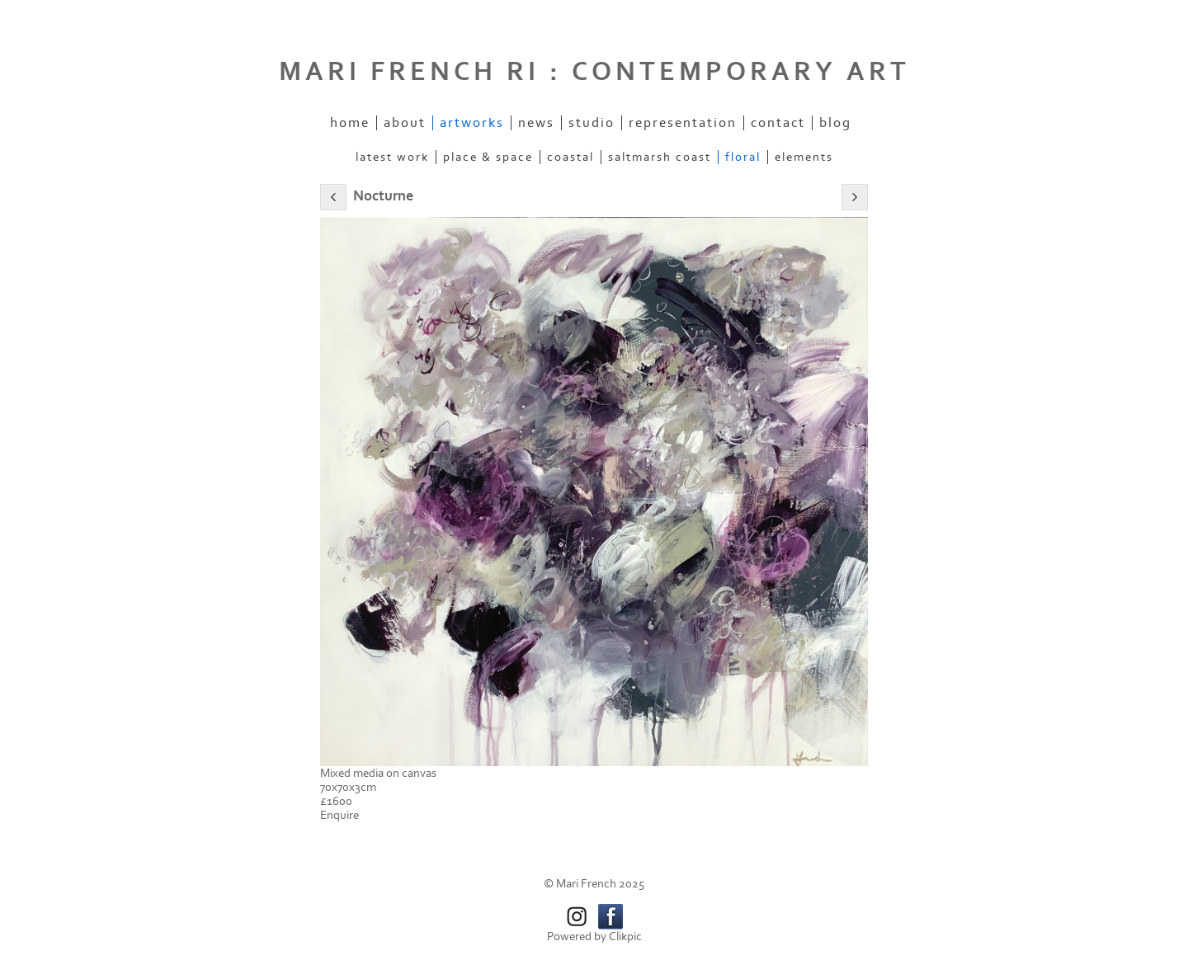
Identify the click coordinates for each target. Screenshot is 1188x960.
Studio (591, 122)
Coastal (570, 157)
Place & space (488, 157)
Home (350, 122)
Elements (804, 157)
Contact (778, 122)
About (405, 122)
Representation (683, 122)
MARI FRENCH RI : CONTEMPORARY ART (594, 71)
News (536, 122)
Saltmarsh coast (659, 157)
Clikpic (625, 936)
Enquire (339, 815)
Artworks (472, 122)
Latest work (392, 157)
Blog (835, 122)
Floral (743, 157)
